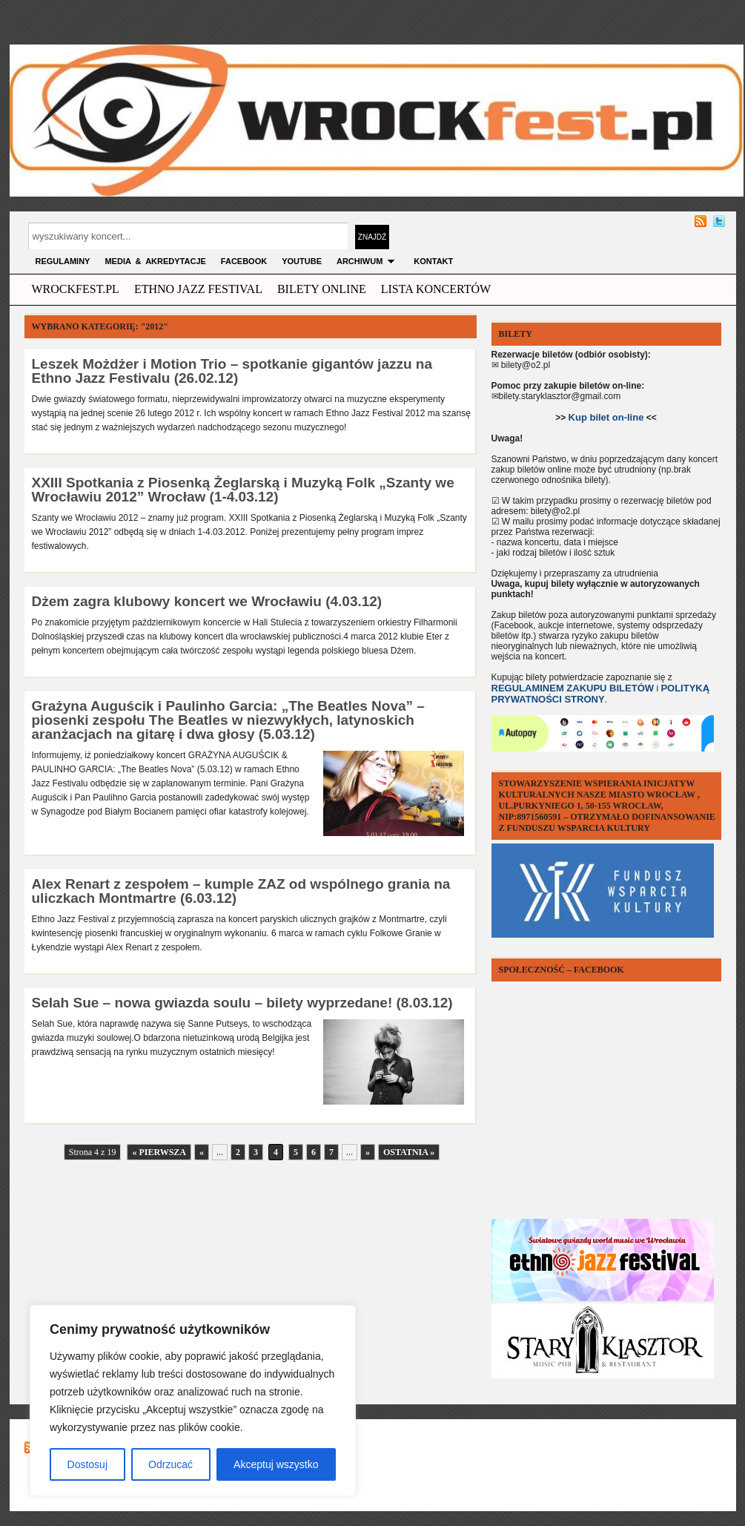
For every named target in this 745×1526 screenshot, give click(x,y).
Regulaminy (63, 261)
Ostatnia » (408, 1152)
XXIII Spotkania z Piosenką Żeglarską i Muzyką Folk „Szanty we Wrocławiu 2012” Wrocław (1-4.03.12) (243, 489)
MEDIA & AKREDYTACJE (155, 261)
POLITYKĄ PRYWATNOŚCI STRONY (600, 694)
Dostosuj (87, 1464)
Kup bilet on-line (606, 417)
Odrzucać (170, 1464)
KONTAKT (433, 261)
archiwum (368, 261)
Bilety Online (321, 289)
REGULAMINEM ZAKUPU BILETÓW (573, 688)
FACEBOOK (244, 261)
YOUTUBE (302, 261)
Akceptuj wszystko (276, 1464)
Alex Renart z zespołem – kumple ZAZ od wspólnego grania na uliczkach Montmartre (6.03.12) (241, 891)
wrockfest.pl (75, 289)
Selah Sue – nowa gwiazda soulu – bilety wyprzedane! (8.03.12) (242, 1002)
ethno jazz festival (198, 289)
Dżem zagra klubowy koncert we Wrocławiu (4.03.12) (207, 601)
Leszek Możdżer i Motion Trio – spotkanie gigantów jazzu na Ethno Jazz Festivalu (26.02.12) (232, 371)
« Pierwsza (159, 1152)
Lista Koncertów (436, 289)
